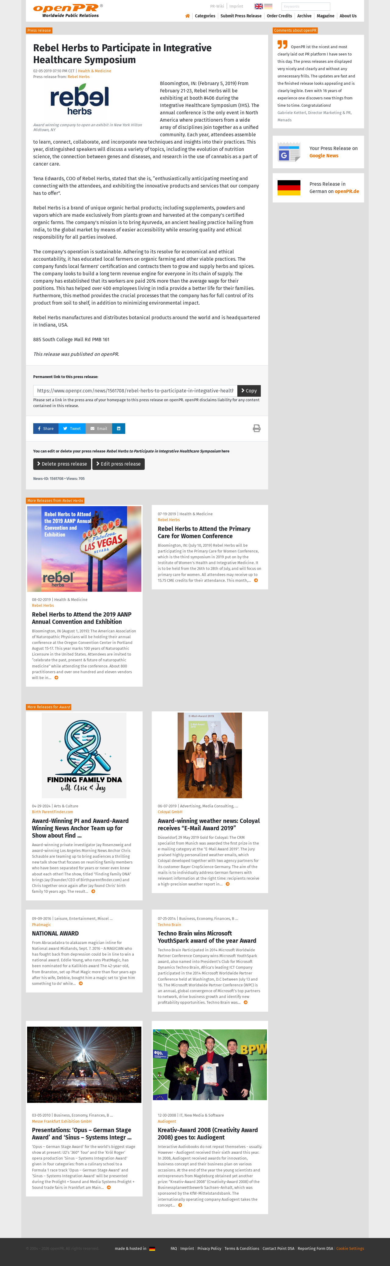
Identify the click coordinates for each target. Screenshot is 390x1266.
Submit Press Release (241, 16)
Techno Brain (169, 924)
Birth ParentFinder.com (52, 812)
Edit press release (118, 464)
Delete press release (62, 464)
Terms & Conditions (242, 1248)
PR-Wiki (217, 6)
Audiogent (167, 1121)
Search (343, 6)
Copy (249, 391)
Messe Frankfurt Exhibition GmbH (62, 1121)
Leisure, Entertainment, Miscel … (83, 918)
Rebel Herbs (79, 76)
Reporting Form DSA (315, 1248)
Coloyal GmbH (170, 812)
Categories (205, 16)
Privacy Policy (209, 1248)
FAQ (174, 1248)
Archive (304, 16)
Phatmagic (41, 924)
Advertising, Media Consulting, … (209, 806)
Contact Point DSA (278, 1248)
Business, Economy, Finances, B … (208, 918)
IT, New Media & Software (201, 1115)
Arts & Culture (66, 806)
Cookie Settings (350, 1248)
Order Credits (279, 16)
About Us (348, 16)
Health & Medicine (94, 71)
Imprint (236, 6)
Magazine (326, 16)
